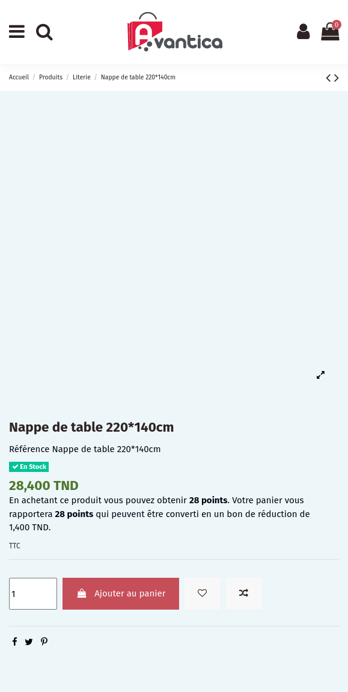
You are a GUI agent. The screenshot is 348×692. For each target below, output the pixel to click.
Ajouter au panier (121, 593)
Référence (29, 449)
